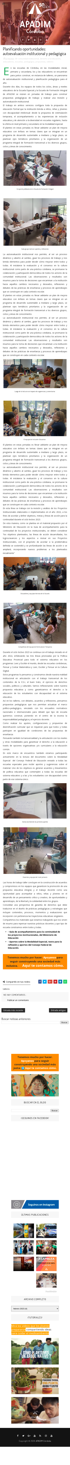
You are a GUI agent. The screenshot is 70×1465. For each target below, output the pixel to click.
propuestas (40, 61)
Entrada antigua (58, 1010)
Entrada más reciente (13, 1010)
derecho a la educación (50, 58)
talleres (50, 61)
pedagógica (29, 61)
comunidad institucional (28, 58)
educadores (8, 61)
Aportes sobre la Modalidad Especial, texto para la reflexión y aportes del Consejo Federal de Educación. (35, 944)
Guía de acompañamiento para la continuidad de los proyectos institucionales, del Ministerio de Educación (34, 934)
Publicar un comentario (18, 1000)
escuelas (19, 61)
